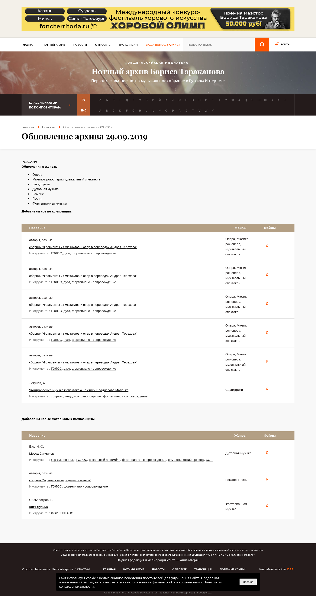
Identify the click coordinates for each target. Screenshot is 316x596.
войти (285, 44)
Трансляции (128, 45)
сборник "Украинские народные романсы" (60, 480)
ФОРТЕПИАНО (62, 513)
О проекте (102, 45)
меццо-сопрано (76, 396)
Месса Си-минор (41, 453)
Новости (80, 45)
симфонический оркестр (186, 459)
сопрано (57, 396)
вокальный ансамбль (104, 459)
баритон (95, 396)
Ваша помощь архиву (163, 45)
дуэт (67, 253)
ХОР (209, 459)
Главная (28, 45)
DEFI (290, 569)
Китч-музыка (38, 507)
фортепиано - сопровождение (94, 253)
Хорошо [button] (248, 582)
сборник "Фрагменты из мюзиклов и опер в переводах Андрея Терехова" (83, 247)
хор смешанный (62, 459)
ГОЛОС (56, 253)
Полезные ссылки (233, 569)
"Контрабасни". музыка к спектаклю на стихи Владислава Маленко (78, 390)
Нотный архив (54, 45)
